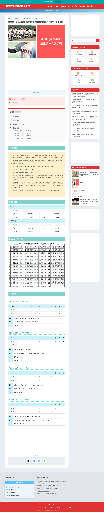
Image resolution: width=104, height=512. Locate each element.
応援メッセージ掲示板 (43, 487)
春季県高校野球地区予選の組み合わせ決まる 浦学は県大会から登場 (51, 481)
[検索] (97, 40)
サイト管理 (68, 507)
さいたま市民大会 (78, 53)
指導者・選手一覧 (18, 124)
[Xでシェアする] (27, 460)
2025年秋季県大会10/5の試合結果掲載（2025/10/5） (83, 128)
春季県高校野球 (92, 60)
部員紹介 (64, 6)
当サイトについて (38, 507)
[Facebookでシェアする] (33, 460)
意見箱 (92, 74)
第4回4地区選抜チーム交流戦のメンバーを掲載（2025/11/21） (85, 100)
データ (97, 6)
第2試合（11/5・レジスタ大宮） (23, 137)
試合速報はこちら (52, 10)
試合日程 (15, 120)
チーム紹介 (56, 6)
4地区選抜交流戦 (92, 53)
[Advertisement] (36, 73)
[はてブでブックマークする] (39, 460)
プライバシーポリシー (50, 507)
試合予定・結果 (72, 6)
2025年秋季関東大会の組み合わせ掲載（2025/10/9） (82, 122)
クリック (58, 1)
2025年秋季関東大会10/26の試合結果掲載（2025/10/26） (84, 111)
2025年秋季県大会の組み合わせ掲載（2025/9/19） (82, 134)
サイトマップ (60, 507)
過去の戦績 (82, 6)
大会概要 (15, 116)
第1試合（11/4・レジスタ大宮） (23, 130)
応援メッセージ (78, 74)
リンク (78, 81)
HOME (52, 504)
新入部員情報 (78, 60)
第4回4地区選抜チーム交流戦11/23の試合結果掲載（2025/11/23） (85, 95)
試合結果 (15, 128)
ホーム (50, 6)
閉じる (18, 112)
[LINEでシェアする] (45, 460)
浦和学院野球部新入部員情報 (44, 484)
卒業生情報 (90, 6)
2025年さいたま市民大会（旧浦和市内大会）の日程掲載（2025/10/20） (84, 117)
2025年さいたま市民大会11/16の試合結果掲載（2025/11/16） (85, 106)
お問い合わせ (92, 81)
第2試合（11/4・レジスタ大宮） (23, 133)
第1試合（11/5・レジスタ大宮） (23, 135)
